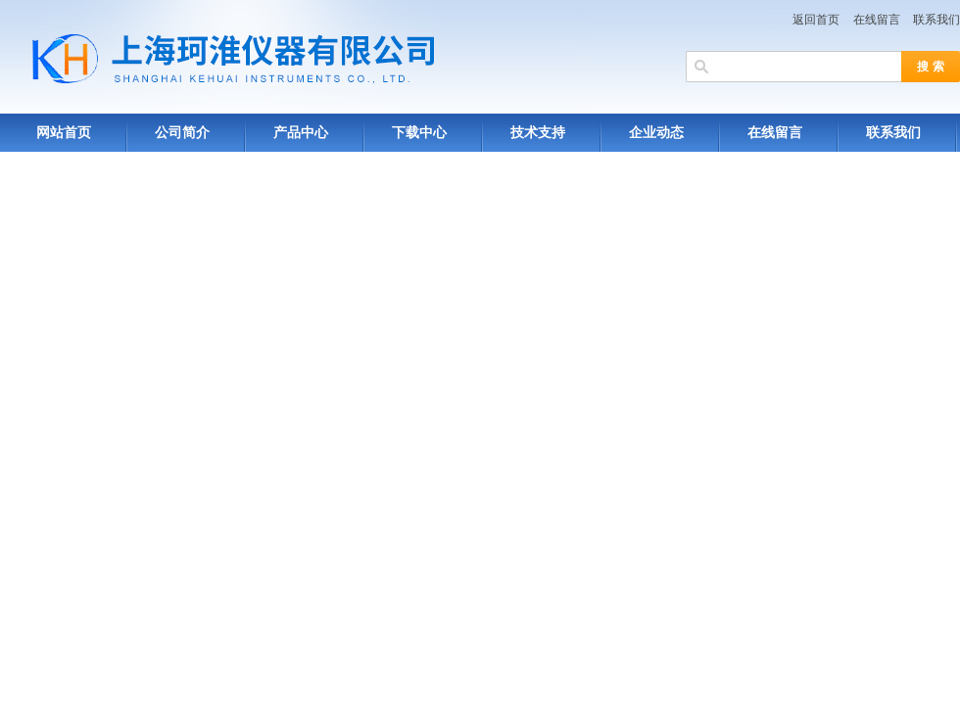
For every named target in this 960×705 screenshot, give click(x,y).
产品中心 (300, 132)
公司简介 (182, 132)
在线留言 (876, 19)
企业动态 (656, 132)
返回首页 (816, 19)
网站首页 (63, 132)
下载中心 (419, 132)
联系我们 (936, 19)
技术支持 (537, 132)
